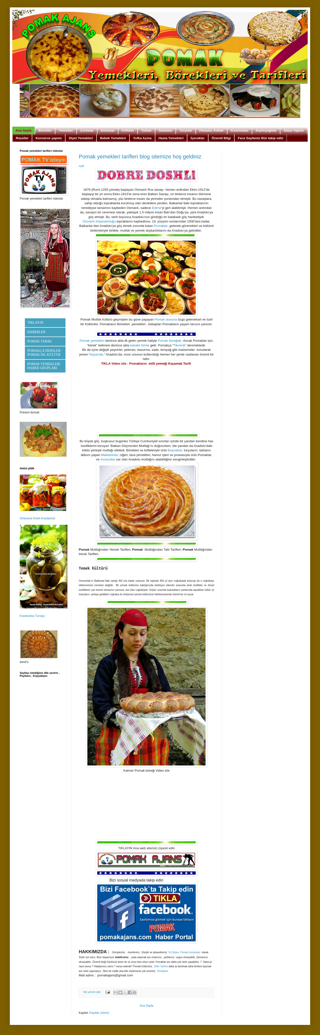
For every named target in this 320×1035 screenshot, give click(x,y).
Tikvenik (179, 345)
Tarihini (164, 966)
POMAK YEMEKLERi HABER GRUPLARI (43, 366)
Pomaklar (161, 226)
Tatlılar (146, 130)
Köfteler (128, 130)
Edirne (156, 208)
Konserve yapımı (49, 138)
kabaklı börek (139, 345)
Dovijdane (162, 971)
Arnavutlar (107, 460)
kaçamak (96, 355)
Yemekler (66, 130)
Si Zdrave (173, 952)
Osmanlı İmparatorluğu (99, 222)
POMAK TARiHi (39, 341)
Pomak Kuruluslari (190, 952)
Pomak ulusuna (166, 320)
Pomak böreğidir (169, 341)
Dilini (157, 966)
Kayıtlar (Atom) (99, 1013)
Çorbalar (87, 130)
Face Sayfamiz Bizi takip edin (260, 138)
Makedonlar (109, 455)
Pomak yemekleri (92, 341)
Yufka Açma (142, 138)
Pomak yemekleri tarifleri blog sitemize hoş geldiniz (140, 156)
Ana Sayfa (23, 130)
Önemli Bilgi (221, 138)
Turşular (185, 130)
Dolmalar (108, 130)
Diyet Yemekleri (81, 138)
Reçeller (22, 138)
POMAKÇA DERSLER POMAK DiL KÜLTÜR (44, 352)
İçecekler (198, 138)
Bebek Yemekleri (113, 138)
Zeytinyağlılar (266, 130)
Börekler (45, 130)
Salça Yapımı (294, 130)
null (81, 166)
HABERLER (36, 332)
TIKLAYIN (35, 322)
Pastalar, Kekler (211, 130)
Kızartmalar (239, 130)
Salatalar (165, 130)
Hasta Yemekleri (171, 138)
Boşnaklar (175, 450)
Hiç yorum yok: (92, 991)
